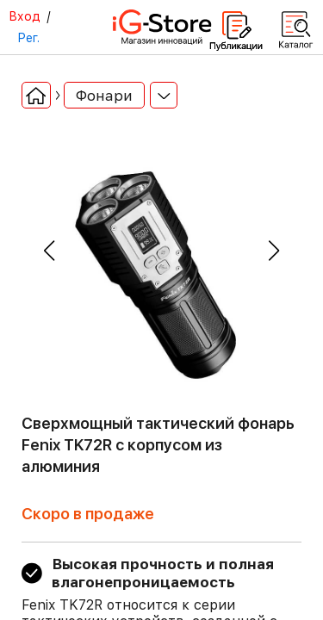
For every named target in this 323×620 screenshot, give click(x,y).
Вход (24, 16)
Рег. (28, 38)
